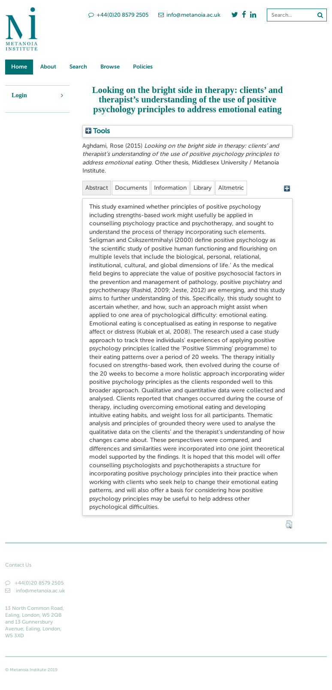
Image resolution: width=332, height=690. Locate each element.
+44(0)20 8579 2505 (118, 15)
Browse (110, 66)
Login (19, 95)
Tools (97, 130)
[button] (289, 524)
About (48, 66)
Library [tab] (202, 188)
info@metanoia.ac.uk (189, 15)
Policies (143, 66)
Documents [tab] (131, 188)
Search (78, 66)
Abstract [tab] (96, 188)
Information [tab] (170, 188)
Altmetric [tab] (231, 188)
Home (19, 66)
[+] (287, 188)
